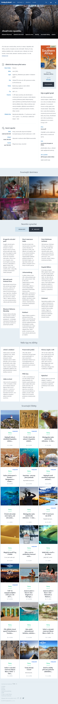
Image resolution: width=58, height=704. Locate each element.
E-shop (34, 2)
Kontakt (3, 689)
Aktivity (37, 34)
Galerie (53, 34)
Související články (45, 34)
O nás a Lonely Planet (6, 694)
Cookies (3, 686)
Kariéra (3, 688)
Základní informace (7, 34)
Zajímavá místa (29, 34)
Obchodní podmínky (6, 691)
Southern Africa (48, 74)
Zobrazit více (5, 55)
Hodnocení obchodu (6, 696)
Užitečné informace (19, 34)
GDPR (2, 692)
